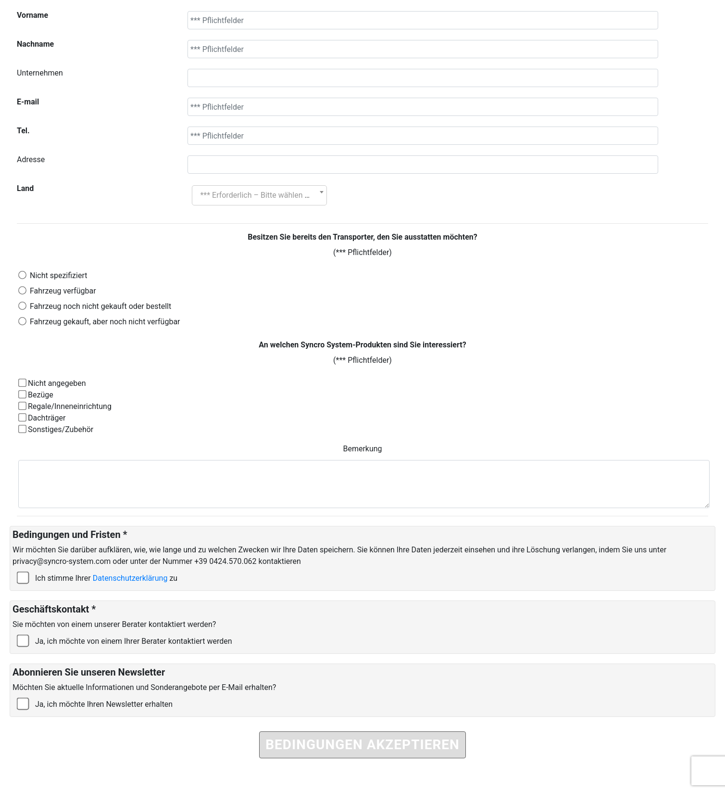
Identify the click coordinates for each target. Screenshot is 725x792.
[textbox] (259, 195)
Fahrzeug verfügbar (63, 290)
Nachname (35, 44)
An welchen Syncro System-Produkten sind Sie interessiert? (362, 344)
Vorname (32, 15)
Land (25, 188)
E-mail (28, 101)
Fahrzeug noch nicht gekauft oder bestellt (100, 306)
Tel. (23, 130)
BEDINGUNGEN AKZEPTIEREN (362, 745)
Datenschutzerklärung (130, 578)
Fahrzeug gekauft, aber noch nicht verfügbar (105, 321)
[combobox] (259, 195)
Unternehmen (40, 72)
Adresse (31, 159)
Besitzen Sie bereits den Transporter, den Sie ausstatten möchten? (362, 237)
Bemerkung (362, 448)
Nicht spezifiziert (58, 275)
